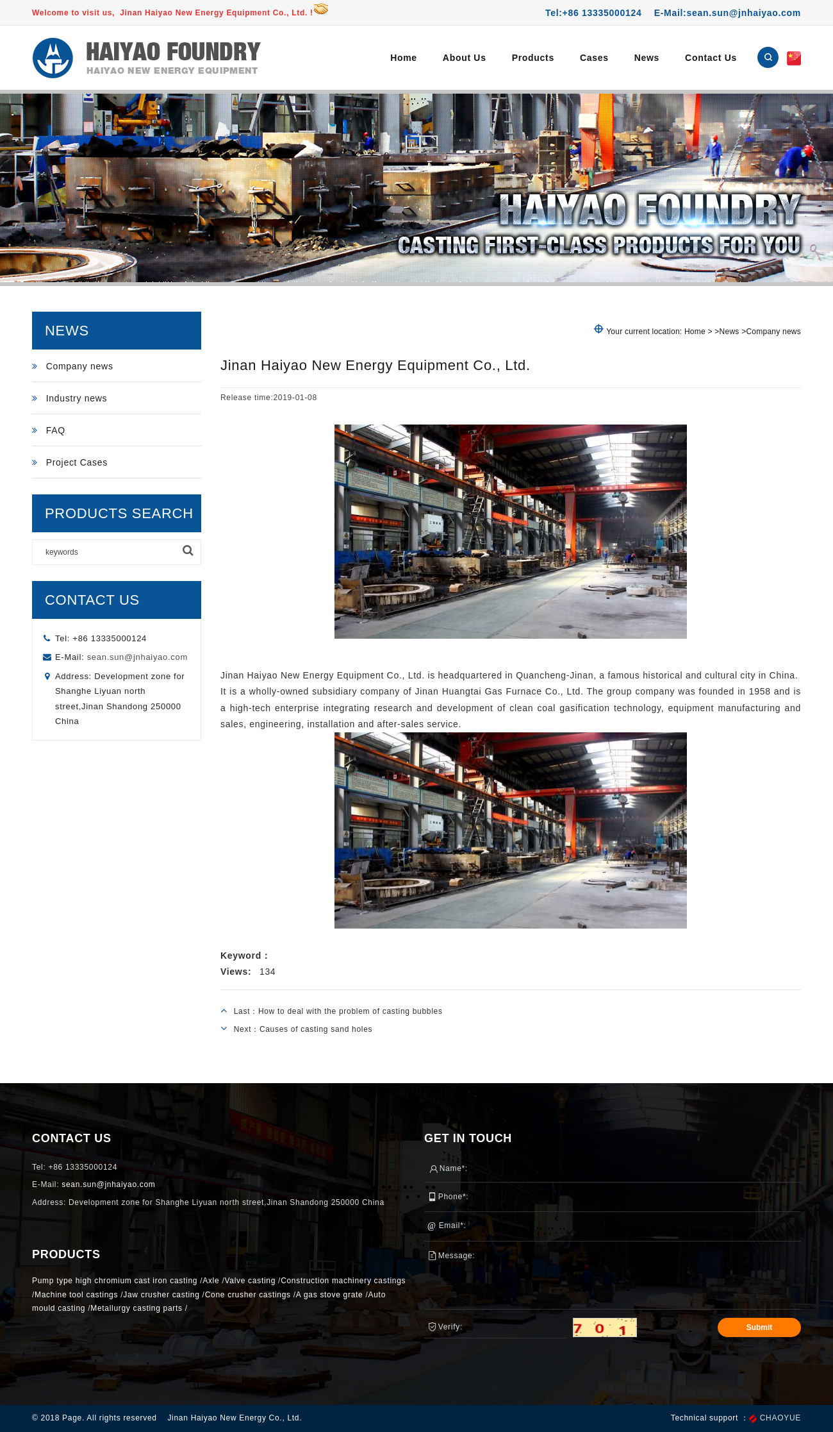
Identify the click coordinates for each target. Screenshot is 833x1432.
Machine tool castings (76, 1294)
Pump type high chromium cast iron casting (114, 1280)
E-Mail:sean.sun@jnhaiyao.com (727, 13)
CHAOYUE (780, 1418)
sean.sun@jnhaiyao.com (137, 657)
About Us (464, 58)
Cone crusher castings (248, 1294)
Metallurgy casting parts (136, 1308)
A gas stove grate (329, 1294)
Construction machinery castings (343, 1280)
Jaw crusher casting (161, 1294)
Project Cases (70, 462)
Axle (210, 1280)
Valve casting (250, 1280)
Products (533, 58)
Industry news (69, 398)
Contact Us (711, 58)
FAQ (48, 430)
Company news (72, 366)
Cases (594, 58)
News (646, 58)
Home (403, 58)
